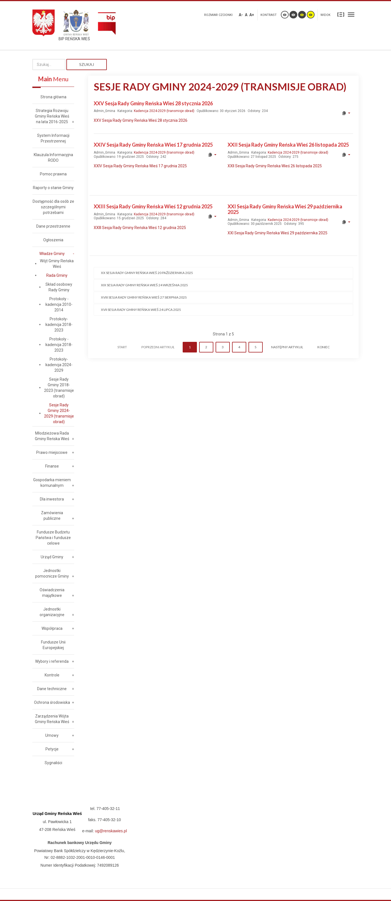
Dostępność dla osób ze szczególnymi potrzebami (53, 207)
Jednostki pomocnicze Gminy (52, 573)
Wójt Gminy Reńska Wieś (57, 264)
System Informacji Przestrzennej (53, 138)
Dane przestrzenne (53, 226)
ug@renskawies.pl (111, 831)
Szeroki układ (351, 14)
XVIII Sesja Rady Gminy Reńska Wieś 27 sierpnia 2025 (144, 297)
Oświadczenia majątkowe (52, 593)
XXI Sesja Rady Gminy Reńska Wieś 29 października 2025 (285, 209)
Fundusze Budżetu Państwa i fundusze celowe (53, 537)
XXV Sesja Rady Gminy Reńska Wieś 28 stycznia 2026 (153, 103)
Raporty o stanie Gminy (53, 187)
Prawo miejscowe (51, 452)
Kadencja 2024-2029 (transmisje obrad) (164, 111)
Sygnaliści (53, 763)
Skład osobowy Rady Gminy (58, 287)
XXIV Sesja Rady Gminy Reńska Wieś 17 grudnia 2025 (153, 145)
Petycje (52, 749)
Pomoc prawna (53, 174)
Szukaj (86, 64)
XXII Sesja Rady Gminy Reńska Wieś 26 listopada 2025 (288, 145)
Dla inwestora (52, 499)
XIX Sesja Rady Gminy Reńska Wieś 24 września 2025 (144, 285)
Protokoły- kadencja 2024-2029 (59, 365)
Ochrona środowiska (52, 702)
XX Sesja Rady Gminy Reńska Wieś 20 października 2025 (147, 273)
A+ (251, 15)
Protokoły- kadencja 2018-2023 (59, 324)
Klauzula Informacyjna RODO (53, 157)
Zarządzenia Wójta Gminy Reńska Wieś (52, 719)
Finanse (52, 466)
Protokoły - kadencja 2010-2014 (59, 304)
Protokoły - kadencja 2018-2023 (59, 344)
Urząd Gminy (52, 557)
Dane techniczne (52, 689)
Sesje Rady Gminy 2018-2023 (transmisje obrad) (59, 387)
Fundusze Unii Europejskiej (53, 645)
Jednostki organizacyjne (52, 612)
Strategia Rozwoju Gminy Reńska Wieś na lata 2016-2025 (52, 116)
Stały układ (341, 14)
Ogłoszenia (53, 240)
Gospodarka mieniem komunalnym (52, 483)
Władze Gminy (52, 253)
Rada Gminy (56, 275)
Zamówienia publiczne (52, 516)
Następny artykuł (287, 347)
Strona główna (53, 97)
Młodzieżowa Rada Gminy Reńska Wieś (52, 436)
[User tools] (346, 113)
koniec (323, 347)
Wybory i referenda (52, 661)
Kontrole (52, 675)
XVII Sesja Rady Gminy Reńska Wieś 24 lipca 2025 (141, 310)
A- (241, 15)
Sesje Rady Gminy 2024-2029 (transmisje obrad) (59, 413)
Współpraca (52, 628)
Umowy (52, 735)
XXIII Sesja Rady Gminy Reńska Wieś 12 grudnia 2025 (153, 206)
